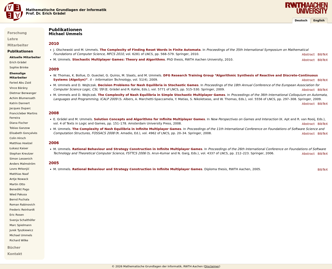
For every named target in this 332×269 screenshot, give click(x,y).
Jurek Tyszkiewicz (21, 230)
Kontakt (14, 254)
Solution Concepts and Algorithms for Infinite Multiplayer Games (149, 119)
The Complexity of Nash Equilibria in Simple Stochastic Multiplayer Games (161, 95)
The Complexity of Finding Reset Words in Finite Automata (150, 49)
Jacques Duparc (20, 108)
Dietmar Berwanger (23, 93)
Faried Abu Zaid (20, 82)
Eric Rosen (17, 214)
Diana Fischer (19, 122)
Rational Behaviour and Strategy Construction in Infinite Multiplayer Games (137, 149)
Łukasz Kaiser (19, 148)
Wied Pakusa (18, 194)
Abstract (308, 54)
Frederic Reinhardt (22, 209)
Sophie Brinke (19, 67)
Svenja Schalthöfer (22, 220)
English (319, 20)
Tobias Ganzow (20, 128)
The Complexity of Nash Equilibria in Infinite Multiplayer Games (126, 129)
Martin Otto (17, 184)
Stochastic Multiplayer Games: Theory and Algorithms (118, 59)
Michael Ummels (21, 235)
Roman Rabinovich (22, 204)
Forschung (17, 33)
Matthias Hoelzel (21, 143)
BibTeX (323, 54)
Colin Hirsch (18, 138)
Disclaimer (212, 266)
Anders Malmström (22, 163)
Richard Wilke (19, 240)
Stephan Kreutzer (21, 153)
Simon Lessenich (21, 158)
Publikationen (20, 51)
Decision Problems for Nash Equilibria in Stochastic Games (148, 85)
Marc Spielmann (21, 225)
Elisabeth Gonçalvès (23, 133)
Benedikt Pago (19, 189)
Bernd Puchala (19, 199)
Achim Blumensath (22, 98)
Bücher (13, 248)
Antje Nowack (19, 179)
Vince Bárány (19, 88)
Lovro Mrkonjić (19, 168)
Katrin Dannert (20, 103)
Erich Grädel (18, 62)
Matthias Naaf (19, 173)
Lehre (12, 39)
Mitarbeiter (17, 45)
